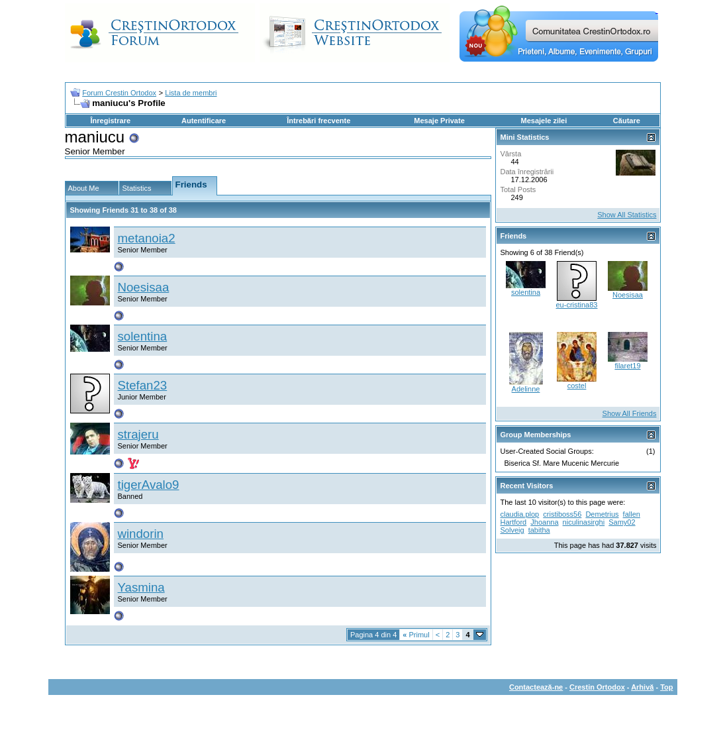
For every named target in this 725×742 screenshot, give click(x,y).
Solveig (512, 530)
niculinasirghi (584, 522)
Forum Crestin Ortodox (119, 93)
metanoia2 (146, 238)
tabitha (539, 530)
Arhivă (642, 687)
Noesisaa (143, 287)
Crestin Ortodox (597, 687)
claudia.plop (520, 514)
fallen (631, 514)
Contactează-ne (536, 687)
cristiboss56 (562, 514)
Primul (416, 635)
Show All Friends (630, 413)
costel (577, 386)
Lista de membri (191, 93)
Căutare (626, 121)
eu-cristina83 (577, 305)
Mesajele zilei (544, 121)
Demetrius (601, 514)
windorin (141, 534)
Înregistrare (111, 121)
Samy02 (621, 522)
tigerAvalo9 (148, 485)
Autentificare (203, 121)
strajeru (138, 434)
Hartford (514, 522)
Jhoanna (544, 522)
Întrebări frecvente (318, 121)
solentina (143, 336)
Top (666, 687)
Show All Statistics (626, 215)
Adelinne (526, 389)
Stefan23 (143, 385)
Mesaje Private (439, 121)
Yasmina (141, 587)
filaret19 (627, 366)
